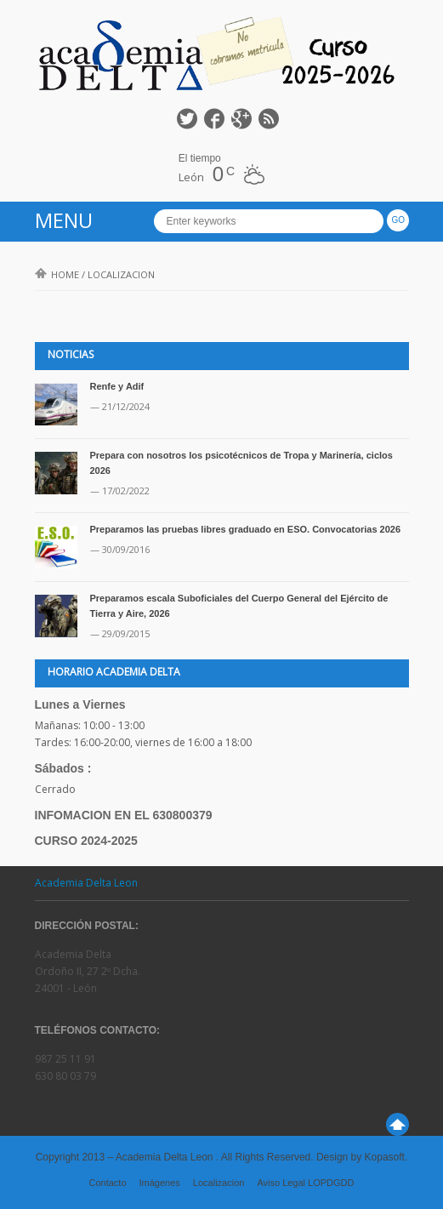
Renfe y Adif (117, 386)
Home (57, 274)
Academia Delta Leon (86, 882)
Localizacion (219, 1183)
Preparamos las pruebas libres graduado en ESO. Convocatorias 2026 (245, 529)
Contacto (107, 1183)
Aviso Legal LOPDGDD (305, 1183)
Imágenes (159, 1183)
